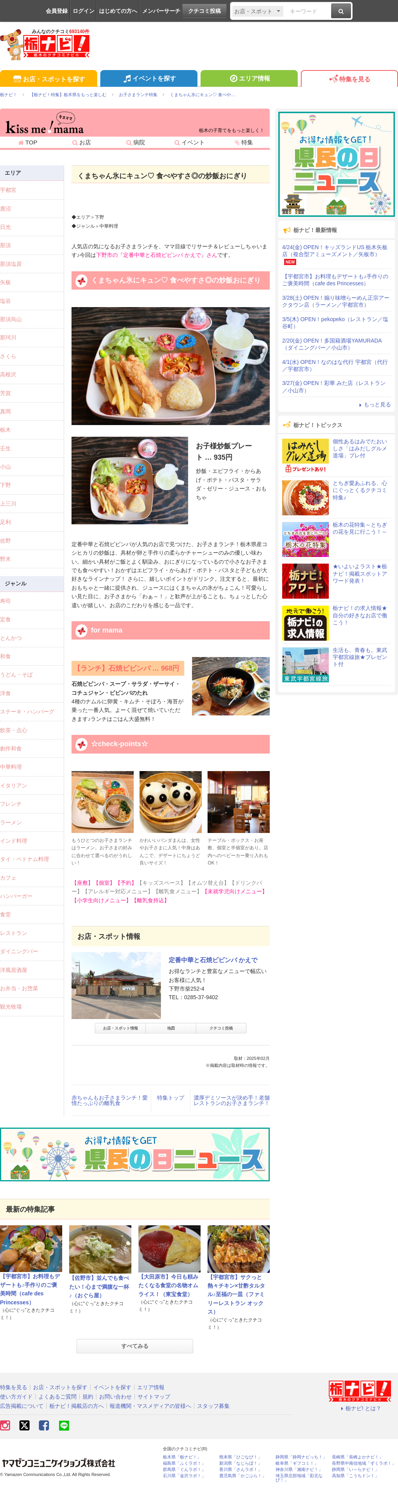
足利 (5, 522)
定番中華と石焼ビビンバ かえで (213, 960)
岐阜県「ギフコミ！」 (297, 1463)
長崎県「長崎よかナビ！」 (357, 1457)
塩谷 (5, 301)
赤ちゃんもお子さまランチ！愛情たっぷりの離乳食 (110, 1100)
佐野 (5, 541)
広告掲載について (22, 1406)
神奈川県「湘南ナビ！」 (299, 1469)
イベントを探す (149, 79)
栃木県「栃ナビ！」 (182, 1457)
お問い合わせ (115, 1396)
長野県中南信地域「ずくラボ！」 (364, 1463)
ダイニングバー (19, 951)
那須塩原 (11, 264)
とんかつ (11, 638)
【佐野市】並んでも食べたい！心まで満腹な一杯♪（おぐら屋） (99, 1286)
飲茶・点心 (13, 730)
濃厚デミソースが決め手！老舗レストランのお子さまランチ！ (232, 1100)
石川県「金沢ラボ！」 (184, 1476)
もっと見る (374, 404)
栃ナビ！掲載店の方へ (76, 1406)
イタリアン (13, 785)
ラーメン (11, 822)
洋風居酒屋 (13, 970)
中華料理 (11, 767)
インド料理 (13, 841)
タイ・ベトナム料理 (24, 859)
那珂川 (8, 337)
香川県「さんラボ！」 (240, 1469)
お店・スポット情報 (120, 1028)
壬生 (5, 448)
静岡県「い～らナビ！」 (355, 1469)
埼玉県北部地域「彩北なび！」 (299, 1478)
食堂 (5, 914)
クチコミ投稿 (204, 11)
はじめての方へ (118, 11)
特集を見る (349, 80)
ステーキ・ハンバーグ (27, 711)
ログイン (83, 11)
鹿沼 (5, 209)
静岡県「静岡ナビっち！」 (301, 1457)
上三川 (8, 504)
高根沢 (8, 374)
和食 (5, 656)
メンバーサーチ (161, 11)
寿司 (5, 601)
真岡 (5, 411)
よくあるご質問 (57, 1396)
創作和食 (11, 748)
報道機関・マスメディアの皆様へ (150, 1406)
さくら (8, 356)
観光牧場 (11, 1006)
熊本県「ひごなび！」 (240, 1457)
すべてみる (134, 1346)
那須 (5, 245)
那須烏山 (11, 319)
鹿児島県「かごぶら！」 (242, 1476)
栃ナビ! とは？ (360, 1408)
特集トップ (170, 1098)
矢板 (5, 282)
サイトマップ (154, 1396)
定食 (5, 619)
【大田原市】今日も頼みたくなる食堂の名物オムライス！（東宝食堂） (168, 1285)
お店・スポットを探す (48, 80)
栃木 (5, 430)
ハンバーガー (16, 896)
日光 (5, 227)
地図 (171, 1028)
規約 (87, 1396)
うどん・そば (16, 674)
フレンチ (11, 804)
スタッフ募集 (213, 1406)
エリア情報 (249, 79)
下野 (5, 485)
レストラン (13, 933)
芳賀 (5, 393)
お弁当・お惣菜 (19, 988)
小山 (5, 467)
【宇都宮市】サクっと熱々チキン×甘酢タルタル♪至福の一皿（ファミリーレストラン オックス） (236, 1294)
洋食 (5, 693)
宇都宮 (8, 190)
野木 (5, 559)
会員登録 (57, 11)
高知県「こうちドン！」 (355, 1476)
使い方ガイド (16, 1396)
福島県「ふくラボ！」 (184, 1463)
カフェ (8, 878)
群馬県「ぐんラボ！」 (184, 1469)
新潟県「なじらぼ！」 (240, 1463)
